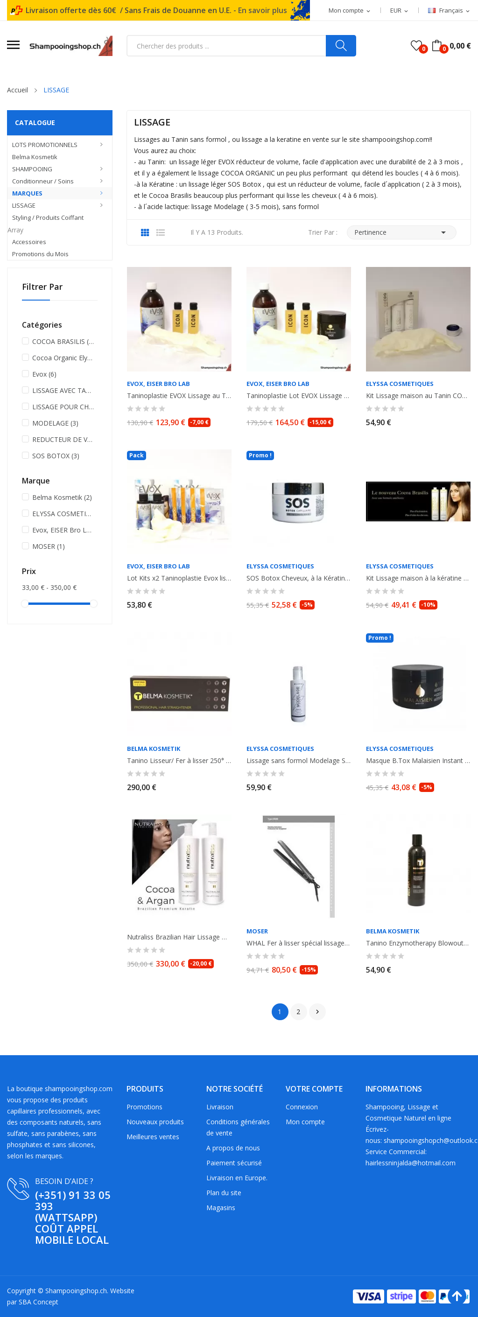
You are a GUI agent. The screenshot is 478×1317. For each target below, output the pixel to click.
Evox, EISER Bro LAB (63, 529)
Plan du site (223, 1192)
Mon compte (305, 1121)
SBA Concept (38, 1301)
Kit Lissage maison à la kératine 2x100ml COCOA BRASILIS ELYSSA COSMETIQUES (418, 578)
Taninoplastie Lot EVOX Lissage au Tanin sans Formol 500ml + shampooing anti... (298, 396)
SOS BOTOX (55, 455)
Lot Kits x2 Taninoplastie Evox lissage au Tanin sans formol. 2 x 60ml (179, 578)
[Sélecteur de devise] (399, 10)
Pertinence (401, 232)
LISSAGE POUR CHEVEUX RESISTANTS (63, 406)
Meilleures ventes (153, 1136)
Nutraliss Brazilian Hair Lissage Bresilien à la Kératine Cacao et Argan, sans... (179, 937)
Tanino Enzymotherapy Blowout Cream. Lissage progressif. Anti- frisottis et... (418, 943)
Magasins (220, 1207)
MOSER (48, 546)
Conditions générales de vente (238, 1127)
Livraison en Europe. (236, 1177)
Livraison (219, 1106)
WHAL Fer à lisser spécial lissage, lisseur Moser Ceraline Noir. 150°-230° (298, 943)
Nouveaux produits (155, 1121)
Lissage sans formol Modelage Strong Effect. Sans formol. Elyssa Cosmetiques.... (298, 761)
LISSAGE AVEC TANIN (63, 390)
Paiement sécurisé (234, 1162)
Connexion (302, 1106)
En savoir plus (262, 10)
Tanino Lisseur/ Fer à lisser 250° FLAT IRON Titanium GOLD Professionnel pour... (179, 761)
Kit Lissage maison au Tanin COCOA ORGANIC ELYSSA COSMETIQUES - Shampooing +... (418, 396)
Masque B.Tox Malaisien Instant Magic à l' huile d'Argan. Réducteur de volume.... (418, 761)
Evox (44, 374)
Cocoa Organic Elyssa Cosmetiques (63, 357)
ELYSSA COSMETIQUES (63, 513)
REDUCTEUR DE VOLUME (63, 439)
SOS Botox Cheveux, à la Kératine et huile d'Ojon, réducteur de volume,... (298, 578)
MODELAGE (55, 423)
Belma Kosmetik (62, 497)
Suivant (317, 1012)
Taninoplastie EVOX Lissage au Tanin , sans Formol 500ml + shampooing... (179, 396)
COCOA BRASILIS (63, 341)
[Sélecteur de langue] (449, 10)
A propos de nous (233, 1147)
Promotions (144, 1106)
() (416, 45)
